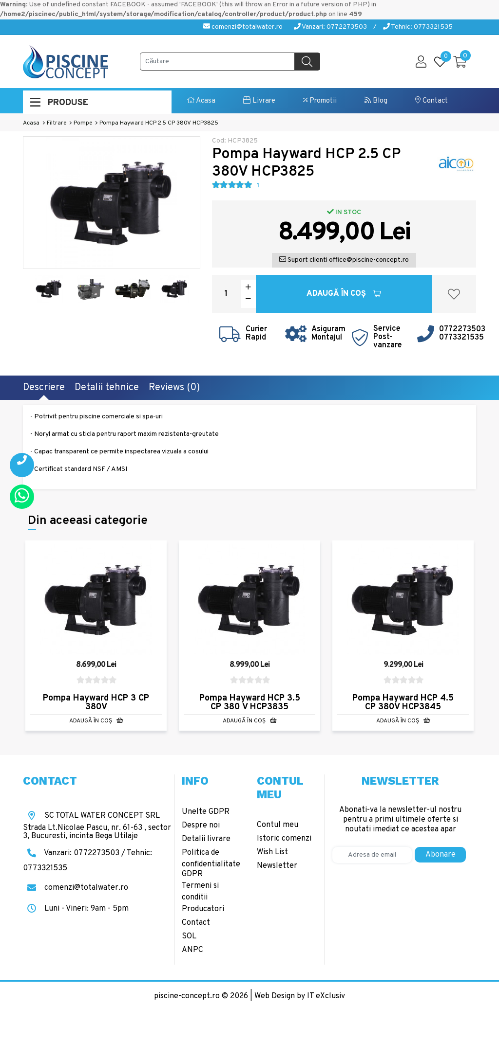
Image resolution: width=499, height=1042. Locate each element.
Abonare (440, 855)
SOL (189, 936)
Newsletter (277, 866)
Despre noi (201, 825)
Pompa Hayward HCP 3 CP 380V (96, 703)
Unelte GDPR (206, 812)
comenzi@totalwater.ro (243, 27)
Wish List (272, 852)
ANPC (192, 950)
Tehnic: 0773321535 (418, 27)
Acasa (201, 101)
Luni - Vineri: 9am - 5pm (76, 909)
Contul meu (277, 825)
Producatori (203, 909)
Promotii (320, 101)
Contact (431, 101)
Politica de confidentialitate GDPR (211, 863)
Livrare (259, 101)
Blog (376, 101)
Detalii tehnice (107, 388)
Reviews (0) (174, 388)
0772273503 (462, 329)
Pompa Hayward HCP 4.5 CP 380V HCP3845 (403, 703)
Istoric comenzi (284, 839)
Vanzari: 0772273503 (330, 27)
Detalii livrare (206, 839)
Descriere (44, 388)
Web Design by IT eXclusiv (299, 996)
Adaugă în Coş (344, 294)
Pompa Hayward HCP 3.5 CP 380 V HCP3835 (249, 703)
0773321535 (461, 337)
